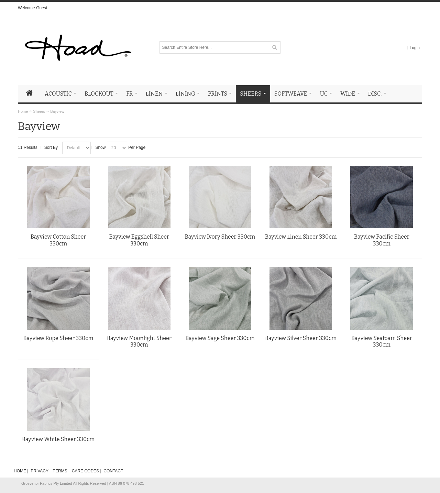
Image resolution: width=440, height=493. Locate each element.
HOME (20, 471)
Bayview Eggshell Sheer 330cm (139, 240)
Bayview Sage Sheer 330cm (220, 338)
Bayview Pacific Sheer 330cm (381, 240)
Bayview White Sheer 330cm (58, 439)
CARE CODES (85, 471)
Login (415, 47)
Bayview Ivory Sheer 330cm (220, 236)
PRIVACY (39, 471)
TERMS (60, 471)
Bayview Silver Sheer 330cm (301, 338)
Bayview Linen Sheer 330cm (301, 236)
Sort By (51, 147)
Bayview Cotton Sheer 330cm (58, 240)
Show (100, 147)
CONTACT (113, 471)
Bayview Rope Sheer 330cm (58, 338)
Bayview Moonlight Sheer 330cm (139, 341)
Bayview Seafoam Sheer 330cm (381, 341)
